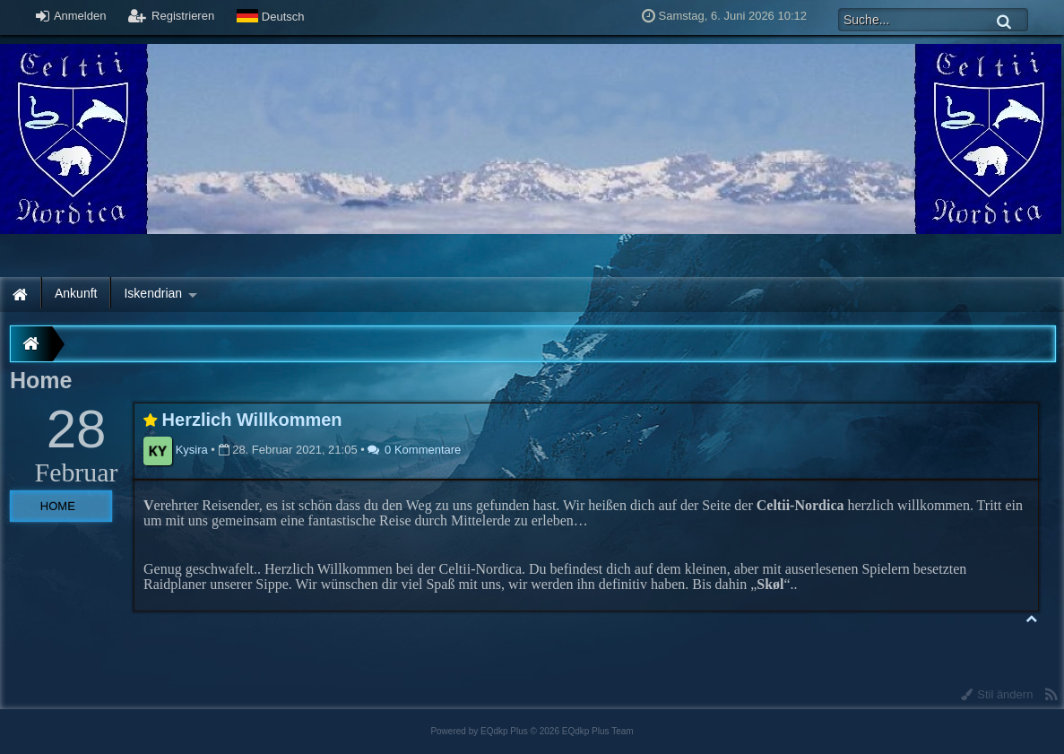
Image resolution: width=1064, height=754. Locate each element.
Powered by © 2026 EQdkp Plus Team (531, 731)
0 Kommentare (414, 449)
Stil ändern (997, 694)
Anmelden (71, 15)
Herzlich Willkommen (252, 419)
